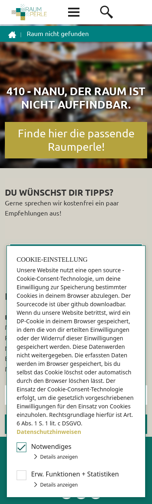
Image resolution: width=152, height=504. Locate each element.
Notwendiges (51, 446)
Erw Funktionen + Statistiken (75, 474)
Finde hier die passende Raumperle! (76, 139)
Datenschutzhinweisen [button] (49, 432)
